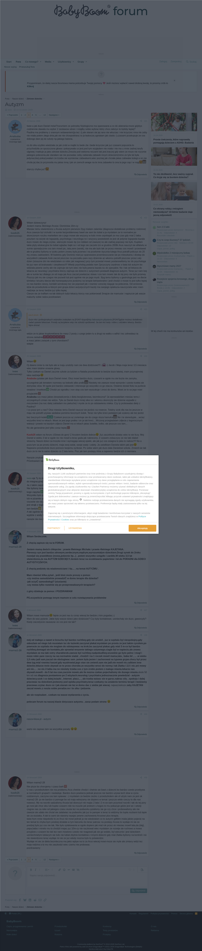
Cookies (65, 519)
